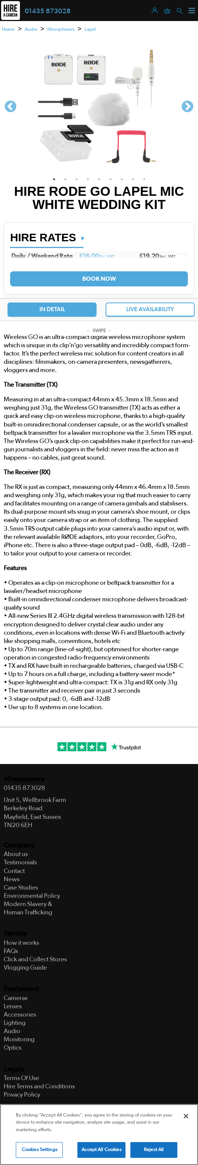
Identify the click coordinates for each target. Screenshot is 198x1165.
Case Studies (21, 887)
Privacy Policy (22, 1094)
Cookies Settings (39, 1149)
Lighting (15, 1023)
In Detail (52, 309)
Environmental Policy (32, 896)
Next (187, 107)
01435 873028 (48, 11)
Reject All (153, 1149)
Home (8, 29)
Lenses (13, 1006)
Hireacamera (24, 779)
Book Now (99, 278)
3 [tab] (76, 179)
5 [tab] (99, 179)
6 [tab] (110, 179)
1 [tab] (54, 179)
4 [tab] (88, 179)
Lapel (90, 29)
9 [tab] (144, 179)
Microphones (60, 29)
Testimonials (20, 862)
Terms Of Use (21, 1078)
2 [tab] (65, 179)
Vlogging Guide (25, 967)
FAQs (11, 951)
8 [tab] (133, 179)
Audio (31, 29)
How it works (21, 943)
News (12, 879)
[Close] (186, 1116)
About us (16, 854)
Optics (12, 1047)
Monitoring (19, 1039)
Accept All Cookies (101, 1149)
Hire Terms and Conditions (39, 1086)
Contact (14, 871)
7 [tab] (121, 179)
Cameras (15, 998)
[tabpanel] (99, 107)
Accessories (20, 1014)
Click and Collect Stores (35, 959)
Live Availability (150, 309)
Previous (10, 107)
